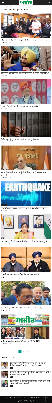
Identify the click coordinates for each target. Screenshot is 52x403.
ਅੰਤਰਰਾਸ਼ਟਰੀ (3, 205)
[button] (49, 2)
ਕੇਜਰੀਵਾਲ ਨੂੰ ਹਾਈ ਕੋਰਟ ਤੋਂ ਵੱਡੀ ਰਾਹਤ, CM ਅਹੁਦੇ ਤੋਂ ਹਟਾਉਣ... (23, 308)
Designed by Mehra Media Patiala (12, 398)
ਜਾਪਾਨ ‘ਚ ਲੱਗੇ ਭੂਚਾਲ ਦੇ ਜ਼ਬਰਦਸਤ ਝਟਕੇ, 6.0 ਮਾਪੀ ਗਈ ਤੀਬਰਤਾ (24, 208)
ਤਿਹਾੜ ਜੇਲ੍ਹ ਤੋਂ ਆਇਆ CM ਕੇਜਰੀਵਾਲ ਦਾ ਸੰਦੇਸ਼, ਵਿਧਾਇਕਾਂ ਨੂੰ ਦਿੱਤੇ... (25, 241)
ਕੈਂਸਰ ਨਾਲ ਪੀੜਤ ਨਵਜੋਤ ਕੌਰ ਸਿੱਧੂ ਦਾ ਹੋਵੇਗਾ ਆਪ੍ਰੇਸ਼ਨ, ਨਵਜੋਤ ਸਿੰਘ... (25, 73)
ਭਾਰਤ (2, 36)
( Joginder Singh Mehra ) (28, 398)
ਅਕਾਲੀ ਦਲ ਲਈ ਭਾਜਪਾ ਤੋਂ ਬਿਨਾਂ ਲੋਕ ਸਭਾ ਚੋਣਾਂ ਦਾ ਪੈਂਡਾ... (21, 274)
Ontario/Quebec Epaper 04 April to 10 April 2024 (21, 341)
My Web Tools (40, 398)
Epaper (3, 337)
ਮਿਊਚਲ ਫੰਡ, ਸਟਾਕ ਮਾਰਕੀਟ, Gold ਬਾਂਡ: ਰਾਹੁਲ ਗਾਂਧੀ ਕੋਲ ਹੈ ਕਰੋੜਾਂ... (25, 40)
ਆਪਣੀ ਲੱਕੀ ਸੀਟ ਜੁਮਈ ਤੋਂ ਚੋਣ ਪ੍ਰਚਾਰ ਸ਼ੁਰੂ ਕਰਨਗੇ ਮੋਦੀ (20, 106)
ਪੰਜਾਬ (2, 70)
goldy (2, 42)
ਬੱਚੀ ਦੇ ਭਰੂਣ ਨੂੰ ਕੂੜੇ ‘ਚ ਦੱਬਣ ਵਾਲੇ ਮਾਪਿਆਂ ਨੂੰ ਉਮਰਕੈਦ (20, 139)
